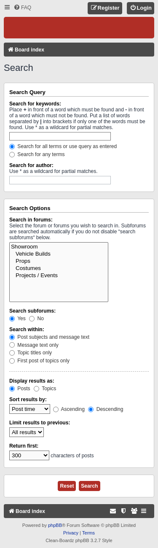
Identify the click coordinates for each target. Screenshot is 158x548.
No (36, 318)
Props (58, 261)
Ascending (69, 409)
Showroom (58, 247)
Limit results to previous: (39, 423)
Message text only (34, 345)
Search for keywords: (35, 104)
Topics (45, 388)
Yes (17, 318)
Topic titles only (30, 353)
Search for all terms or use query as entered (63, 146)
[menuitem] (22, 7)
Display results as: (31, 381)
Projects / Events (58, 275)
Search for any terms (37, 154)
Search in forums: (31, 220)
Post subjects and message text (49, 337)
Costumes (58, 268)
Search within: (26, 329)
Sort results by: (28, 399)
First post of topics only (39, 361)
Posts (19, 388)
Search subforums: (32, 311)
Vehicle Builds (58, 254)
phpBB (55, 525)
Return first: (23, 446)
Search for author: (31, 165)
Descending (105, 409)
